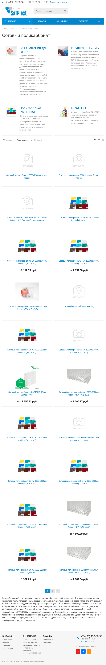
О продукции (7, 648)
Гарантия (83, 21)
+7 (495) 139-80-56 (14, 2)
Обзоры (42, 21)
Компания (7, 636)
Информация (29, 636)
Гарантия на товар (30, 642)
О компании (7, 639)
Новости (5, 642)
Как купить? (62, 21)
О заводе (6, 645)
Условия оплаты (29, 639)
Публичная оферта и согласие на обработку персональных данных (32, 649)
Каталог (12, 21)
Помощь (47, 636)
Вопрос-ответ (48, 639)
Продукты (47, 642)
